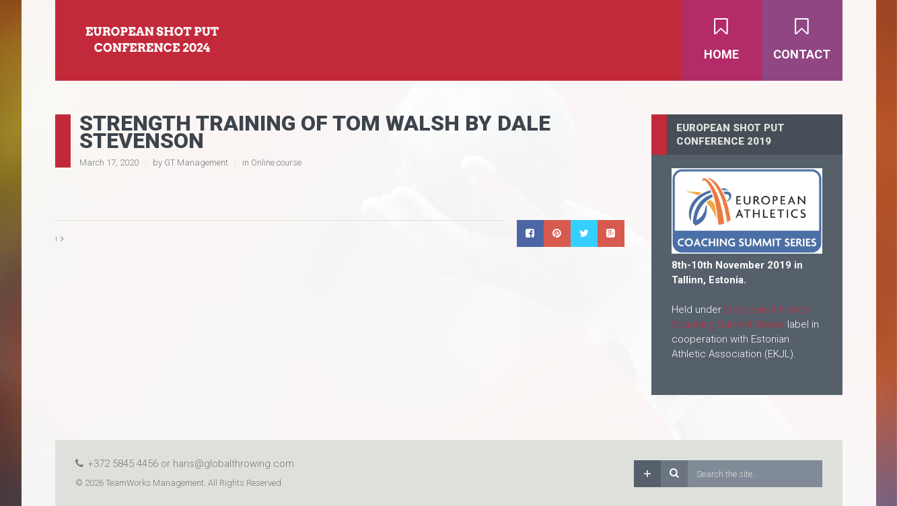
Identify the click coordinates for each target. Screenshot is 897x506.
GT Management (196, 162)
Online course (276, 162)
